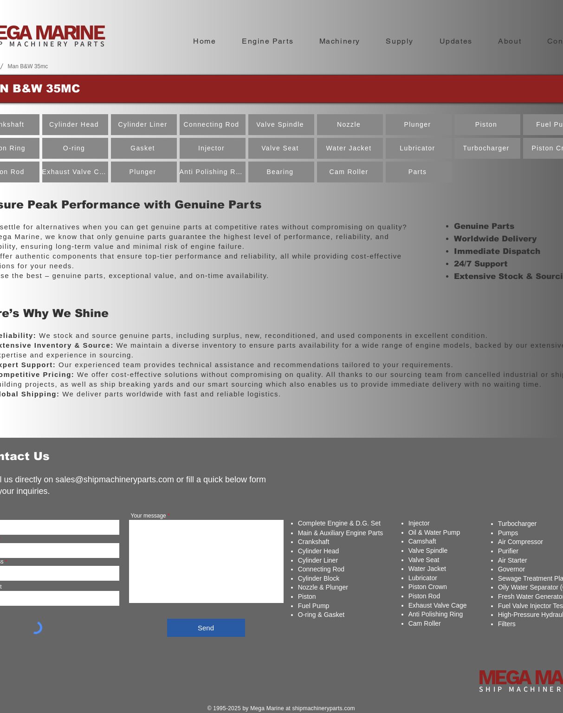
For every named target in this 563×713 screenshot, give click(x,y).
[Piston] (487, 124)
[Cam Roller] (350, 172)
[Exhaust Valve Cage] (75, 172)
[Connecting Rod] (213, 124)
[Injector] (213, 148)
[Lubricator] (419, 148)
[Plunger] (144, 172)
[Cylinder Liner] (144, 124)
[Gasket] (144, 148)
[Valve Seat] (281, 148)
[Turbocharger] (487, 148)
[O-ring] (75, 148)
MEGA (506, 677)
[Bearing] (281, 172)
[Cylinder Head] (75, 124)
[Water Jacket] (350, 148)
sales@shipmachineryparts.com (115, 479)
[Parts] (419, 172)
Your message (148, 516)
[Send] (206, 628)
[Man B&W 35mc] (28, 66)
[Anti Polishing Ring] (213, 172)
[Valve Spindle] (281, 124)
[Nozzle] (350, 124)
